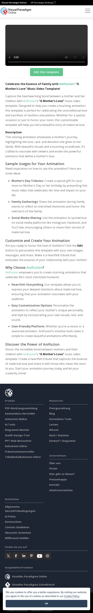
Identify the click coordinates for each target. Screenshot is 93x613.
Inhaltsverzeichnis (61, 490)
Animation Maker (16, 419)
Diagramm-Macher (17, 430)
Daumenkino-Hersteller (20, 413)
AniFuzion (66, 84)
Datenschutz (13, 521)
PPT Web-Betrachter (18, 440)
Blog (52, 413)
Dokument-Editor (16, 446)
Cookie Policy (71, 596)
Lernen (53, 424)
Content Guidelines (17, 527)
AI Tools (10, 424)
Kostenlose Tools (60, 419)
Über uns (55, 463)
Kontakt (54, 484)
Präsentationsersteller (19, 451)
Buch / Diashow (59, 435)
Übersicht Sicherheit (18, 532)
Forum (53, 468)
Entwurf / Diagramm (62, 440)
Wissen (54, 430)
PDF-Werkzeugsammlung (21, 408)
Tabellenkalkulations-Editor (23, 457)
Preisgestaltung (59, 408)
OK (46, 603)
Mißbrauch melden (17, 538)
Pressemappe (58, 479)
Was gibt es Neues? (62, 474)
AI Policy (10, 516)
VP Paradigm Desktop (43, 2)
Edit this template (46, 72)
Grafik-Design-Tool (17, 435)
